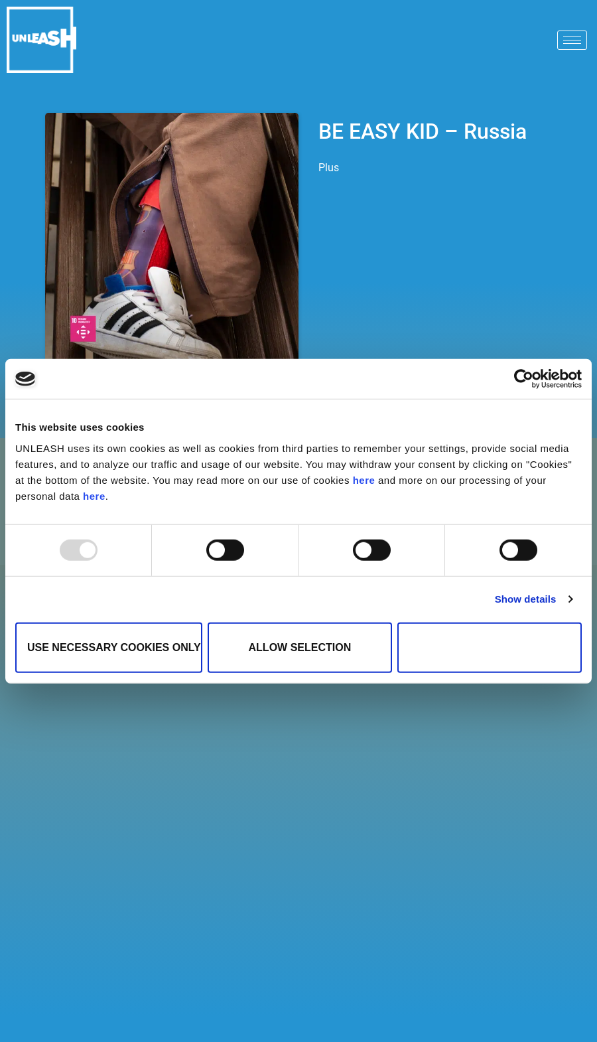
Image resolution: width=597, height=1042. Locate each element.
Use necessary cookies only (114, 646)
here (364, 479)
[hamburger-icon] (572, 40)
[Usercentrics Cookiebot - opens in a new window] (524, 379)
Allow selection (300, 646)
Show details (526, 599)
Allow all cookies (489, 646)
